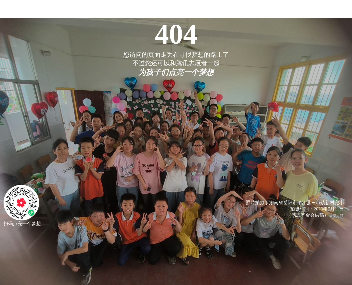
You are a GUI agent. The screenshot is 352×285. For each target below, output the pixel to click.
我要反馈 (336, 215)
